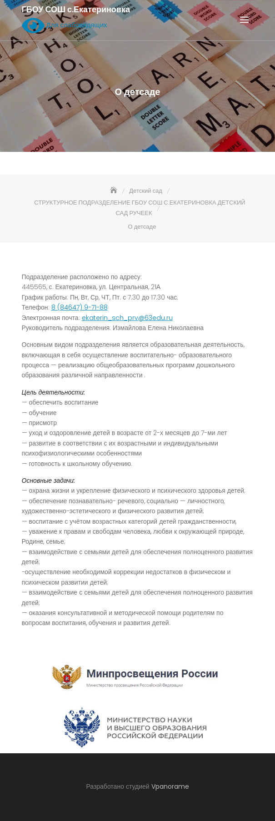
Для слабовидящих (64, 25)
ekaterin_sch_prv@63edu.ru (127, 317)
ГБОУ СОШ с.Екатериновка (76, 9)
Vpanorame (170, 786)
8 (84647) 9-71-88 (79, 307)
